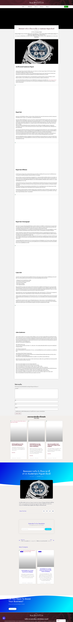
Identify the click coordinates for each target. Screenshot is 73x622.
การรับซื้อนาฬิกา (36, 604)
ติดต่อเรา (47, 6)
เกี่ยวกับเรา (42, 6)
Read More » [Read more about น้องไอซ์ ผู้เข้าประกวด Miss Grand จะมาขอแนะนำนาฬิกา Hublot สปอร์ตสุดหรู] (31, 438)
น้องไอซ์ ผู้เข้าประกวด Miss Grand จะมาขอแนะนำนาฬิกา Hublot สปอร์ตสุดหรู (35, 428)
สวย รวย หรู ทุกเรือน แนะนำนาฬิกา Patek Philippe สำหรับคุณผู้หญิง (54, 428)
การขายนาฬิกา (32, 604)
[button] (3, 618)
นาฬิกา (23, 7)
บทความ (36, 6)
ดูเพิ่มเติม (36, 606)
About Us (30, 618)
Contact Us (42, 618)
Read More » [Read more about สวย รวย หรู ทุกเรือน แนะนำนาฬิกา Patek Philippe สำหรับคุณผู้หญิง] (49, 436)
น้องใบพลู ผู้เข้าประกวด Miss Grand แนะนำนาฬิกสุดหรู (17, 427)
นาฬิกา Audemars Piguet (52, 80)
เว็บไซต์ (16, 377)
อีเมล (16, 373)
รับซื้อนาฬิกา (30, 6)
